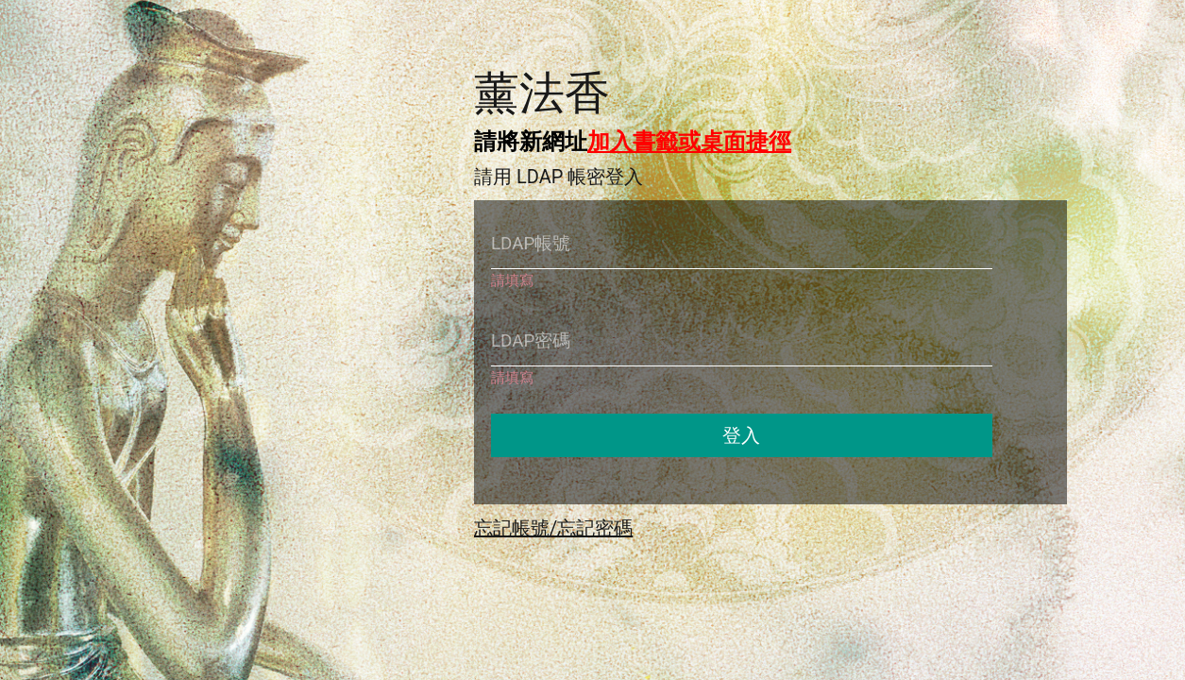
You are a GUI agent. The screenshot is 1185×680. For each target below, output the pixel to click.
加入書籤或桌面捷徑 (689, 141)
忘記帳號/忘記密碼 (553, 528)
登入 (741, 435)
